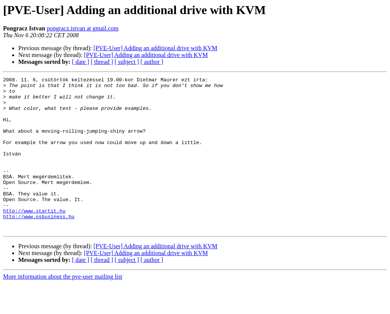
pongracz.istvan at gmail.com (82, 28)
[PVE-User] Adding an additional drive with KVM (155, 48)
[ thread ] (102, 62)
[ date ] (80, 62)
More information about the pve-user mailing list (62, 307)
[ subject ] (127, 62)
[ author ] (152, 62)
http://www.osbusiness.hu (38, 244)
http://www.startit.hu (34, 238)
